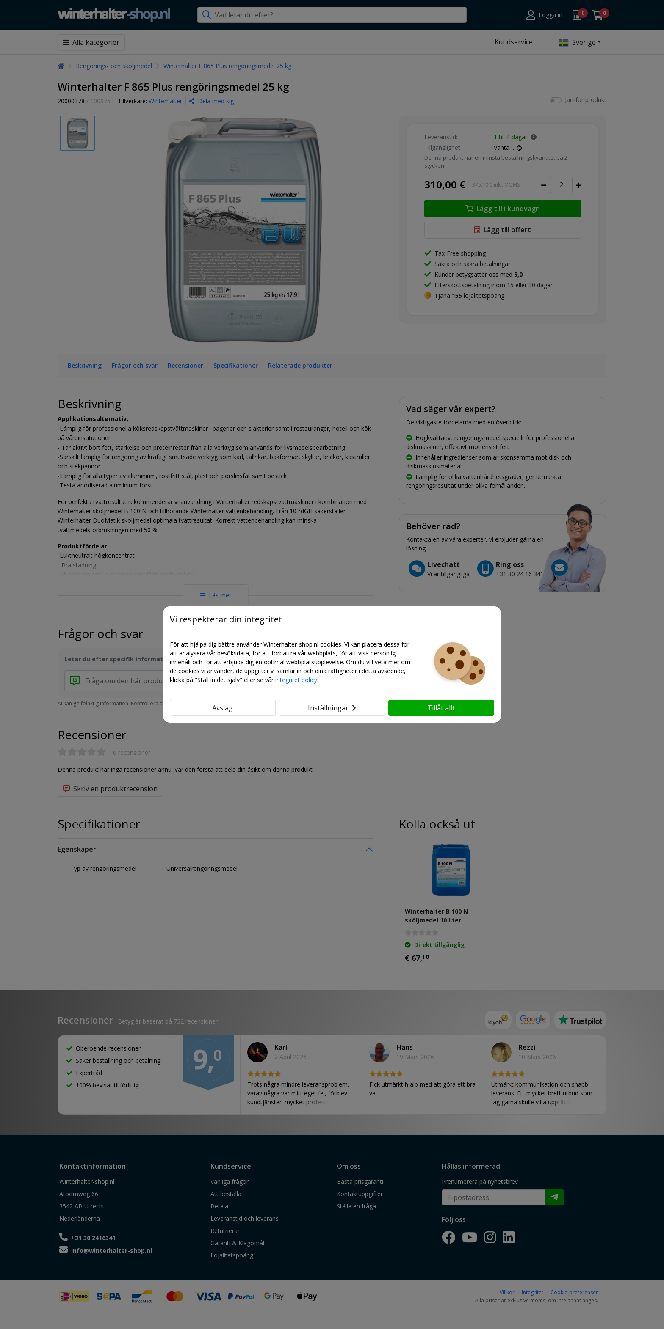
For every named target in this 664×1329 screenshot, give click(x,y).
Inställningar (332, 708)
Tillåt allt (441, 708)
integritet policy (296, 680)
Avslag (222, 708)
